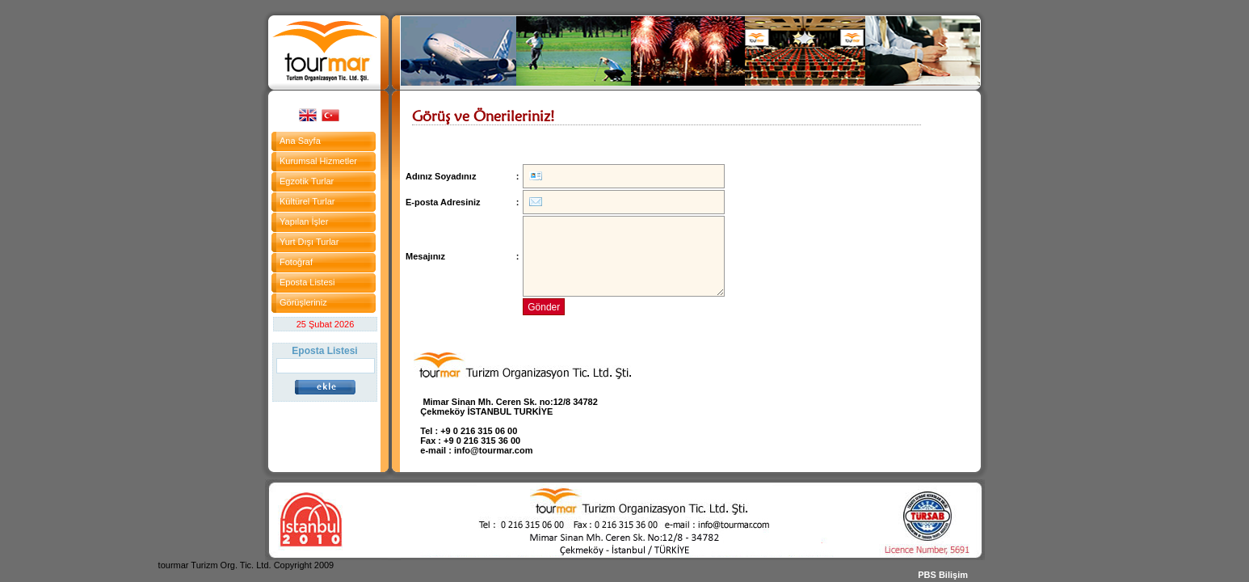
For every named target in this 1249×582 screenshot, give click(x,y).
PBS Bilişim (943, 575)
